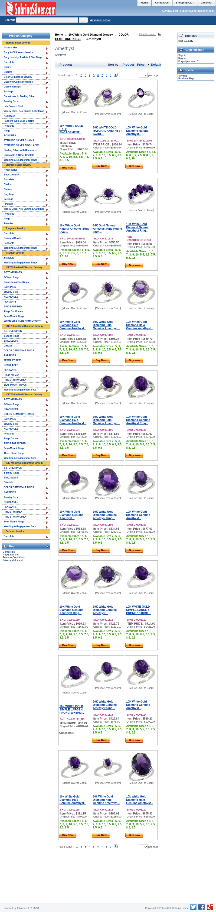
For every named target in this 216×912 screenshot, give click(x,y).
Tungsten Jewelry (15, 228)
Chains (7, 67)
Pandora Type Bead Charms (19, 121)
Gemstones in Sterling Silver (19, 96)
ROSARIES (10, 135)
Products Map (186, 78)
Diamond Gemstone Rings (18, 82)
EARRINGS (10, 287)
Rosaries (8, 223)
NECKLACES (11, 297)
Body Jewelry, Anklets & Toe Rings (23, 57)
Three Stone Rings (14, 453)
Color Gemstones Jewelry (18, 77)
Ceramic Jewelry (15, 531)
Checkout (206, 2)
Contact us (9, 552)
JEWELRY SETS (13, 360)
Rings (7, 130)
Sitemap (182, 75)
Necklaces (9, 116)
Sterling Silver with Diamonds (20, 150)
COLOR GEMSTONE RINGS (19, 350)
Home (59, 34)
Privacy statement (13, 560)
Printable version (147, 34)
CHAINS (8, 345)
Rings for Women (13, 311)
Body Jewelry (11, 174)
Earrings (8, 91)
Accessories (10, 47)
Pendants (9, 126)
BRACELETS (11, 341)
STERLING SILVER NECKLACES (21, 145)
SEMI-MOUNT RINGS (15, 385)
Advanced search (100, 20)
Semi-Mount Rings (14, 316)
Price (141, 64)
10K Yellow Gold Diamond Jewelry (24, 463)
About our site (11, 554)
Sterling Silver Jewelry (18, 42)
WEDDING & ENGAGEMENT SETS (22, 321)
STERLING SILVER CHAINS (19, 140)
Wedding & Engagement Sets (20, 389)
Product (128, 64)
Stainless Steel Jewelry (18, 165)
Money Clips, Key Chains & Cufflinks (24, 111)
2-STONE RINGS (13, 272)
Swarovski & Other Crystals (19, 155)
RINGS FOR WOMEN (15, 380)
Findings (8, 204)
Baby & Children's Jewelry (18, 52)
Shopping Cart (184, 2)
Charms (8, 72)
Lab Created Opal (13, 106)
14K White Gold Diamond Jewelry (24, 267)
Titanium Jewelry (15, 253)
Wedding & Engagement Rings (20, 160)
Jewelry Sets (11, 101)
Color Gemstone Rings (16, 282)
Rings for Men (11, 375)
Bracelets (9, 62)
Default (156, 64)
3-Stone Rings (11, 277)
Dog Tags (9, 194)
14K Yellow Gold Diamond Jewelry (24, 326)
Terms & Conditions (14, 557)
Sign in (182, 55)
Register (183, 58)
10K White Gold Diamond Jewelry (91, 34)
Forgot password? (188, 61)
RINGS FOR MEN (13, 306)
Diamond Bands (12, 238)
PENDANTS (10, 301)
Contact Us (162, 2)
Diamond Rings (12, 86)
